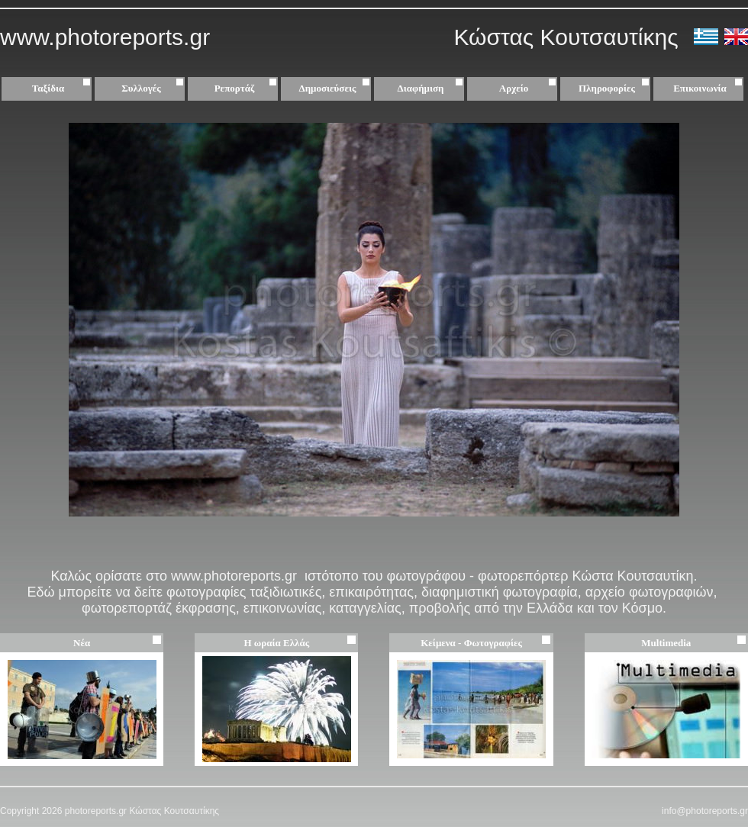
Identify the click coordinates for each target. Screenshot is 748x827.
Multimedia (666, 642)
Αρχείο (529, 88)
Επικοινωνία (700, 88)
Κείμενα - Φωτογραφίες (471, 642)
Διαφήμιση (432, 88)
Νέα (81, 642)
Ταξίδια (63, 88)
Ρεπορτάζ (247, 88)
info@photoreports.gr (705, 811)
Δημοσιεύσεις (336, 88)
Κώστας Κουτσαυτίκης (572, 37)
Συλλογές (154, 88)
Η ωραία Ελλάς (276, 642)
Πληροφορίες (607, 88)
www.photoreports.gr (105, 37)
